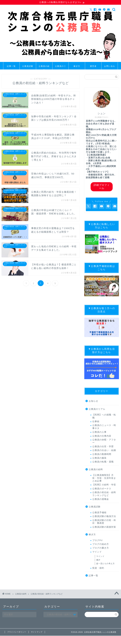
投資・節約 (98, 568)
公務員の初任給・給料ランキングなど (104, 494)
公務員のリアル (60, 67)
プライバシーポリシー (16, 632)
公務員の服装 (99, 458)
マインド (97, 552)
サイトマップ (36, 632)
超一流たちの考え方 (105, 564)
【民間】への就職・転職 (104, 416)
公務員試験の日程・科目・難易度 (104, 522)
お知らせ (93, 401)
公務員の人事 (99, 432)
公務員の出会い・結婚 (104, 451)
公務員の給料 (44, 67)
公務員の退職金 (100, 499)
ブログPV (97, 540)
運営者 (93, 66)
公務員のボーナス (101, 489)
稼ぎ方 (77, 66)
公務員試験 (27, 66)
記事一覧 (11, 66)
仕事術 (95, 422)
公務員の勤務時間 (101, 454)
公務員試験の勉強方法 (104, 517)
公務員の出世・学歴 (103, 447)
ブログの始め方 (100, 544)
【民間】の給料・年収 (104, 485)
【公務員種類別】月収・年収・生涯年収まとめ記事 (104, 478)
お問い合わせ (109, 67)
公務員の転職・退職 (103, 462)
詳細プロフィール (102, 187)
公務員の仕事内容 (101, 436)
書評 (98, 560)
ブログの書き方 (100, 548)
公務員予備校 (99, 513)
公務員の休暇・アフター (104, 441)
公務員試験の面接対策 (104, 527)
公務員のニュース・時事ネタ (104, 427)
